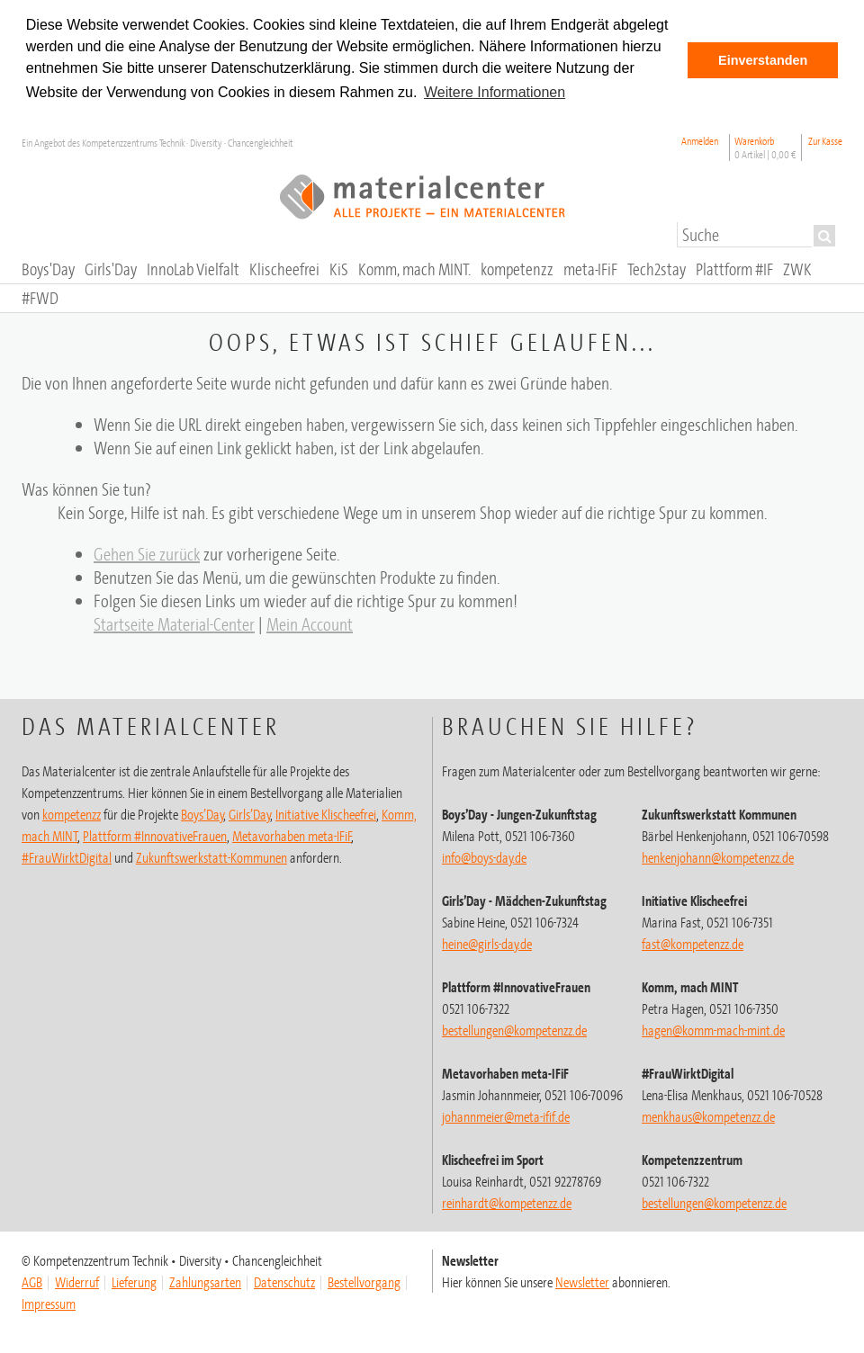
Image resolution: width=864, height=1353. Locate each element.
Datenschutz (284, 1282)
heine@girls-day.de (487, 944)
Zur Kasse (825, 141)
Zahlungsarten (205, 1282)
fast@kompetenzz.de (692, 944)
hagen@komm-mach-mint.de (713, 1030)
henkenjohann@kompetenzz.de (718, 857)
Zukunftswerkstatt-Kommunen (211, 857)
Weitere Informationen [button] (494, 92)
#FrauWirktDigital (67, 857)
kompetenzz (71, 814)
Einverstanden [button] (762, 60)
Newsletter (582, 1282)
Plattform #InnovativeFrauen (155, 836)
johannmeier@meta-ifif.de (506, 1116)
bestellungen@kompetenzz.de (514, 1030)
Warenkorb (765, 147)
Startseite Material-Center (174, 624)
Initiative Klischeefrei (325, 814)
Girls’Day (250, 814)
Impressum (49, 1304)
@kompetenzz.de (507, 1203)
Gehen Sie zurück (147, 553)
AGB (32, 1282)
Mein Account (309, 624)
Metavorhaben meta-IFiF (292, 836)
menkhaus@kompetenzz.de (708, 1116)
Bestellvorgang (364, 1282)
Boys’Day (202, 814)
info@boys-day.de (484, 857)
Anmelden (699, 141)
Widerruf (77, 1282)
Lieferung (134, 1282)
